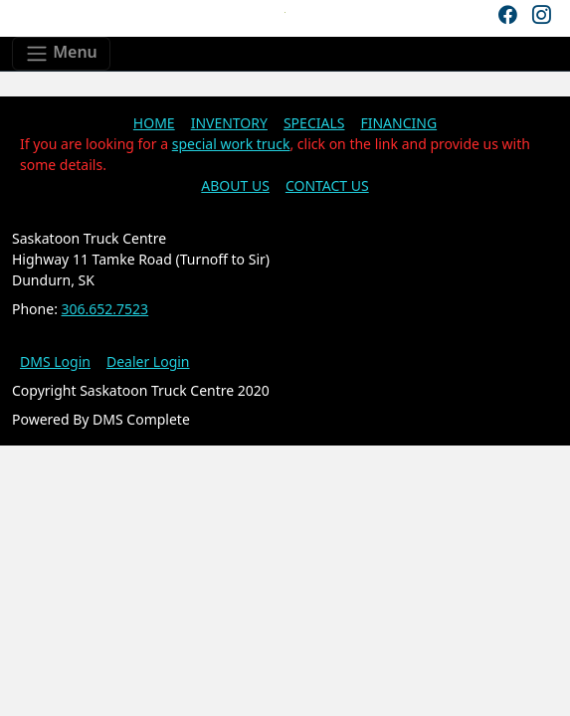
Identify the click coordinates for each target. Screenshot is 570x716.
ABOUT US (235, 185)
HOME (154, 122)
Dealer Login (148, 361)
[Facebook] (507, 15)
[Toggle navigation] (61, 54)
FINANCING (398, 122)
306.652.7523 (105, 308)
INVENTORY (229, 122)
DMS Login (55, 361)
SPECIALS (314, 122)
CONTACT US (327, 185)
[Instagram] (541, 15)
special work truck (231, 143)
